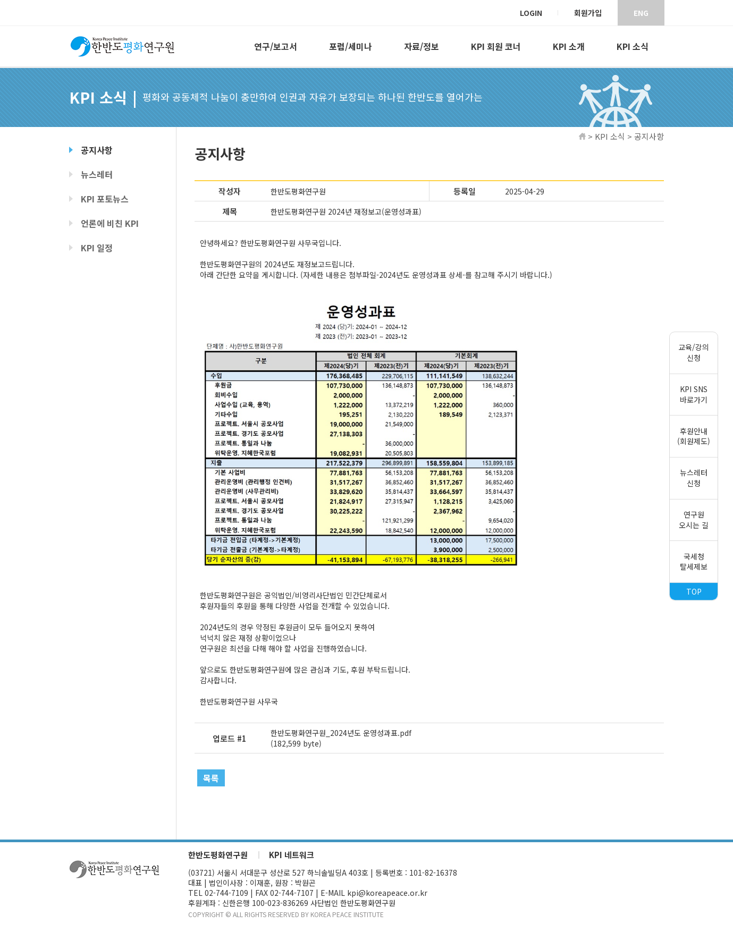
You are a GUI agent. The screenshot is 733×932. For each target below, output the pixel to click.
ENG (641, 12)
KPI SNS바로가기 (693, 394)
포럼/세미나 (350, 46)
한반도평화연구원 (218, 855)
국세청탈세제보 (693, 561)
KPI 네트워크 (291, 855)
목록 (211, 778)
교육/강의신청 (693, 352)
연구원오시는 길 (694, 519)
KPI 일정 (97, 247)
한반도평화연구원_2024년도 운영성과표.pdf (341, 732)
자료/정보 (421, 46)
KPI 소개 (569, 46)
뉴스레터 (97, 174)
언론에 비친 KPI (110, 223)
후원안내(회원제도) (693, 436)
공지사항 (97, 149)
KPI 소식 (632, 46)
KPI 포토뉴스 (105, 198)
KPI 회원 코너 (496, 46)
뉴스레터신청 (693, 478)
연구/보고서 (275, 46)
